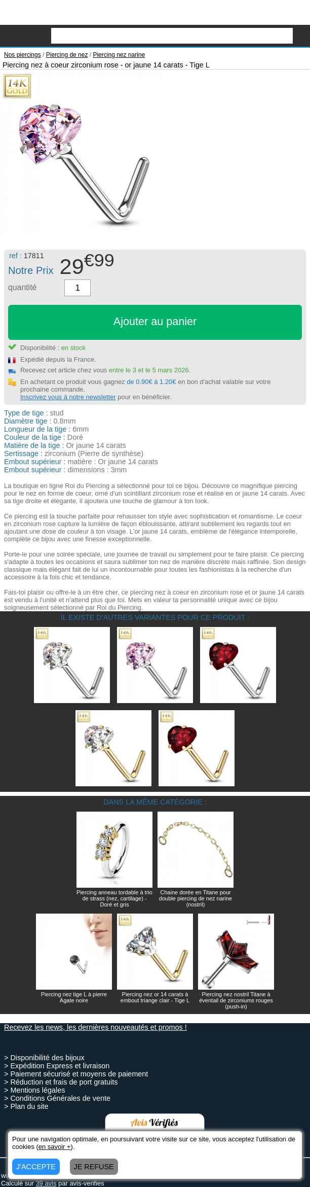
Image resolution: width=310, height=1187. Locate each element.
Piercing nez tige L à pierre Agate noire (74, 997)
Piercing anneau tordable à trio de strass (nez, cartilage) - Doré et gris (114, 898)
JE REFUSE (94, 1167)
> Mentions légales (34, 1090)
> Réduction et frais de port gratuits (61, 1082)
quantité (22, 287)
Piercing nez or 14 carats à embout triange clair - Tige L (155, 997)
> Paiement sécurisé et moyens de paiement (76, 1074)
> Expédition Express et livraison (56, 1066)
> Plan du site (26, 1106)
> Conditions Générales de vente (57, 1098)
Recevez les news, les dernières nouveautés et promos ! (95, 1027)
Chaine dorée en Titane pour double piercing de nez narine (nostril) (195, 898)
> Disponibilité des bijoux (44, 1058)
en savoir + (54, 1146)
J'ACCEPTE (36, 1167)
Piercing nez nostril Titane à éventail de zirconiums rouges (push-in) (236, 1000)
